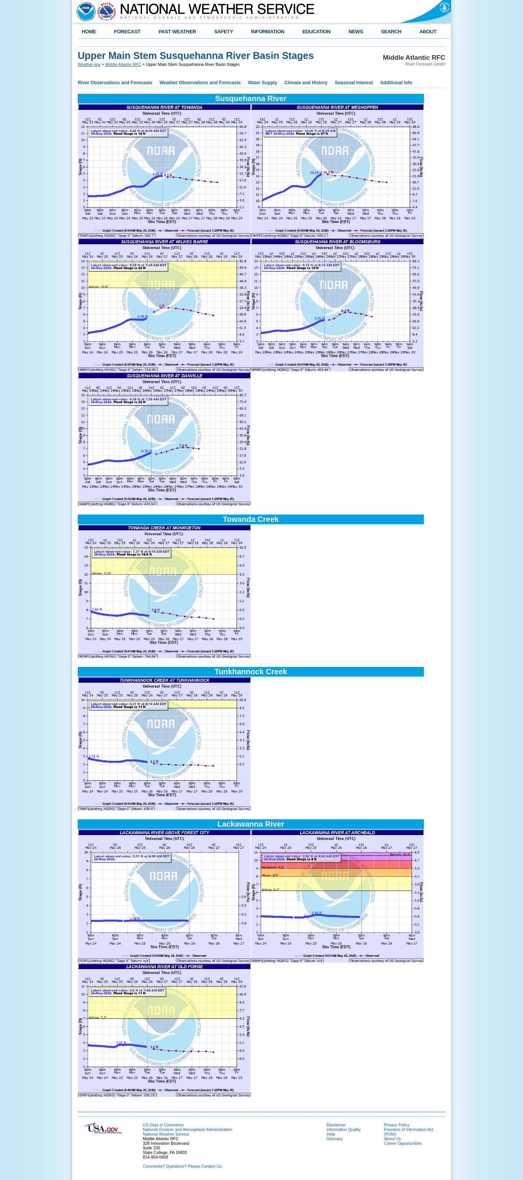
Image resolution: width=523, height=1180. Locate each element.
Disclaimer (336, 1125)
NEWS (355, 31)
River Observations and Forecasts (115, 82)
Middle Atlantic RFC (123, 64)
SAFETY (223, 31)
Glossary (335, 1138)
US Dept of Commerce (163, 1125)
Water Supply (262, 82)
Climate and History (306, 82)
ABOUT (427, 31)
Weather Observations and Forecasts (200, 82)
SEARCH (391, 31)
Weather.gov (89, 64)
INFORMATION (267, 31)
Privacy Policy (396, 1125)
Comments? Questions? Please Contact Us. (182, 1166)
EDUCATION (316, 31)
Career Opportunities (403, 1143)
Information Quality (344, 1129)
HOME (89, 31)
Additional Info (396, 82)
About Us (392, 1138)
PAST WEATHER (177, 31)
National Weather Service (166, 1134)
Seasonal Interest (354, 82)
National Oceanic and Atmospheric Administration (187, 1129)
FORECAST (127, 31)
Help (331, 1134)
